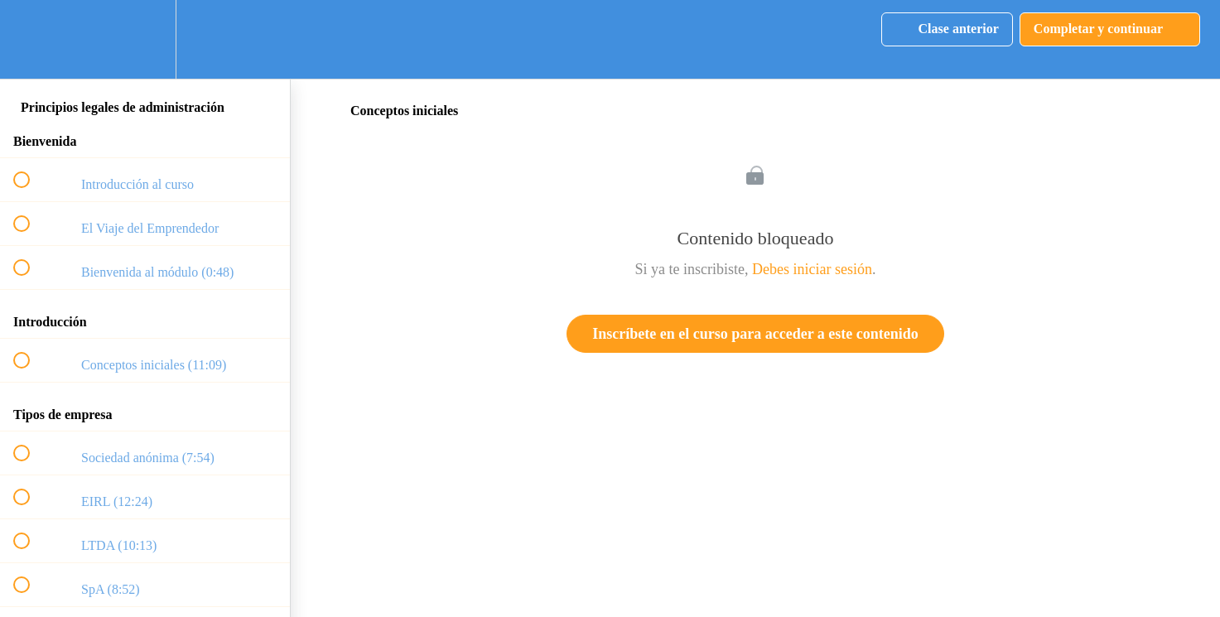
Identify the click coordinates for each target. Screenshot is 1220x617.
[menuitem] (145, 39)
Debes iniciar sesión (812, 269)
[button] (30, 39)
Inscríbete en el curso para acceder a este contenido (755, 333)
